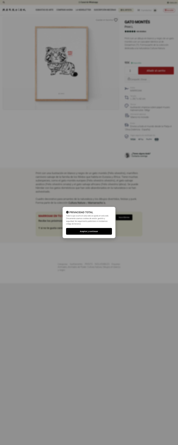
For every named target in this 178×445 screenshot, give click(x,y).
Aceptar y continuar (89, 231)
